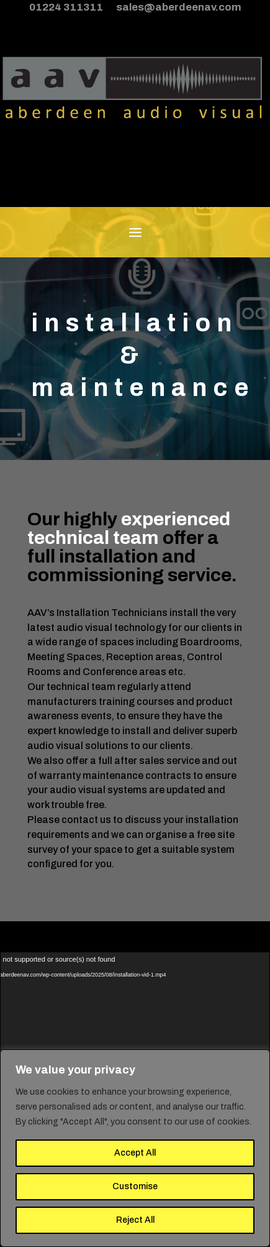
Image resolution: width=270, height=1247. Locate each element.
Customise (135, 1186)
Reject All (135, 1220)
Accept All (135, 1152)
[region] (135, 1148)
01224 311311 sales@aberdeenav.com (135, 7)
